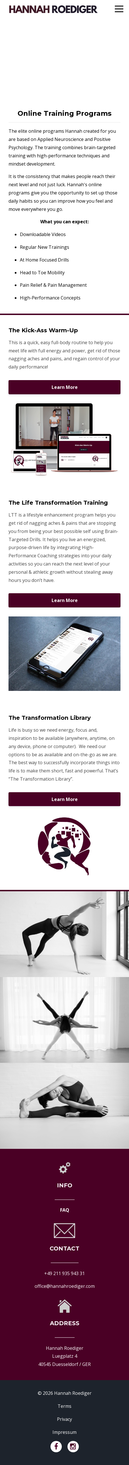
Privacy (64, 1419)
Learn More (65, 387)
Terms (64, 1406)
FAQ (64, 1210)
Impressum (64, 1432)
